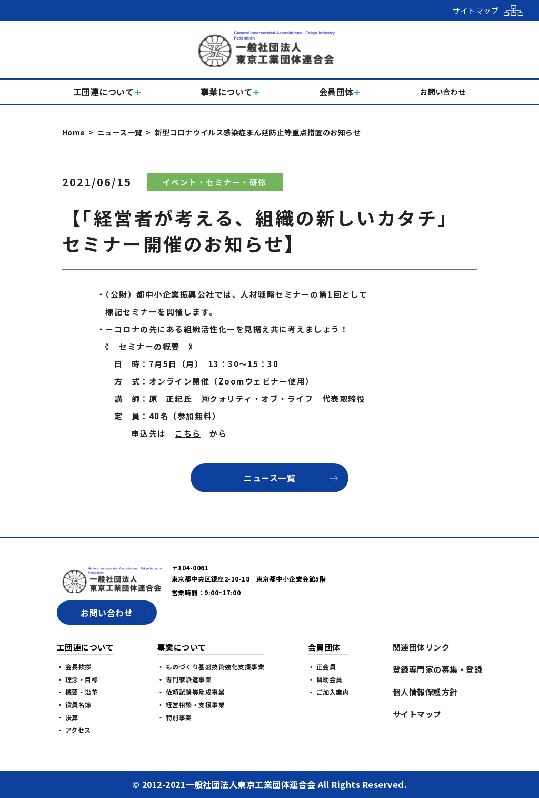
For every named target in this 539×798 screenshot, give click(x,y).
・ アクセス (74, 729)
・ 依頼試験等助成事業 (191, 691)
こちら (188, 433)
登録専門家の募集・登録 (438, 669)
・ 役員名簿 (74, 704)
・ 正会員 (322, 666)
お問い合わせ (107, 612)
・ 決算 (67, 717)
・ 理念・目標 (77, 679)
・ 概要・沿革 (77, 691)
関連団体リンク (421, 647)
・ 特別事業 (174, 717)
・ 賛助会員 (325, 679)
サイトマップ (417, 714)
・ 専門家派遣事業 (184, 679)
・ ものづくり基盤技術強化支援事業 (211, 666)
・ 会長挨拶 (74, 666)
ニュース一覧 (120, 132)
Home (73, 132)
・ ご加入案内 (329, 691)
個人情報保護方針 (425, 691)
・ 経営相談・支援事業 (191, 704)
